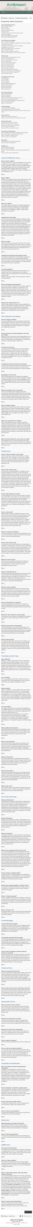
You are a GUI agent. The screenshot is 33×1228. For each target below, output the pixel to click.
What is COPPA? (5, 27)
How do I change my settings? (7, 41)
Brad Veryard (20, 1219)
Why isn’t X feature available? (7, 148)
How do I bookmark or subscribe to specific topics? (12, 134)
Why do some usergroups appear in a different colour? (13, 100)
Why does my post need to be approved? (10, 72)
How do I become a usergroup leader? (9, 99)
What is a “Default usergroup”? (8, 101)
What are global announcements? (8, 83)
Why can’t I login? (5, 31)
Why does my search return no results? (9, 123)
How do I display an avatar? (7, 49)
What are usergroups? (6, 96)
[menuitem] (5, 12)
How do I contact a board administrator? (9, 152)
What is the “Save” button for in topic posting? (11, 70)
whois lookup (11, 1180)
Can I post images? (5, 82)
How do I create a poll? (6, 61)
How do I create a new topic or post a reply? (10, 57)
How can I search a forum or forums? (9, 122)
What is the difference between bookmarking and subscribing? (14, 132)
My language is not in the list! (7, 47)
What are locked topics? (6, 87)
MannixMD (21, 1220)
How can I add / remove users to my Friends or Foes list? (13, 117)
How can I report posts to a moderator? (9, 69)
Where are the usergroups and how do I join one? (12, 97)
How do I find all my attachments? (8, 142)
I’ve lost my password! (6, 34)
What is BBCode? (5, 78)
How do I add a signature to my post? (9, 59)
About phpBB (12, 1154)
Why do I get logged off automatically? (9, 35)
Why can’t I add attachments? (7, 66)
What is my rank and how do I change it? (10, 51)
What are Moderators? (6, 95)
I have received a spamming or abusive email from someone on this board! (15, 111)
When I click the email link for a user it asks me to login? (13, 52)
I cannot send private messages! (8, 107)
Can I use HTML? (5, 79)
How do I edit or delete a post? (7, 58)
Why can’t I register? (5, 28)
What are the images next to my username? (10, 48)
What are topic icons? (6, 89)
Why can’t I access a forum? (7, 65)
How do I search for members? (8, 126)
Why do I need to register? (7, 26)
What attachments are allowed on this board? (11, 141)
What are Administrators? (6, 93)
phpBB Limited (10, 1151)
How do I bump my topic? (6, 73)
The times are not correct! (6, 44)
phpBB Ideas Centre (8, 1165)
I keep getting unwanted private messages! (10, 109)
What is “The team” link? (6, 103)
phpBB (28, 382)
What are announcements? (7, 84)
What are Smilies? (5, 80)
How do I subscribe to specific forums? (9, 135)
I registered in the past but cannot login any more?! (12, 32)
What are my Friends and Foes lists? (9, 116)
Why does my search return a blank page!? (10, 125)
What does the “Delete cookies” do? (9, 37)
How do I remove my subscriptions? (9, 136)
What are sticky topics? (6, 86)
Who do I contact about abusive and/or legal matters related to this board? (15, 150)
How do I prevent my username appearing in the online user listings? (16, 43)
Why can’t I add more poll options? (8, 62)
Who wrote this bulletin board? (7, 147)
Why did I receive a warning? (7, 68)
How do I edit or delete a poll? (7, 64)
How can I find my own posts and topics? (10, 128)
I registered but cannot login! (7, 30)
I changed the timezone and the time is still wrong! (12, 45)
